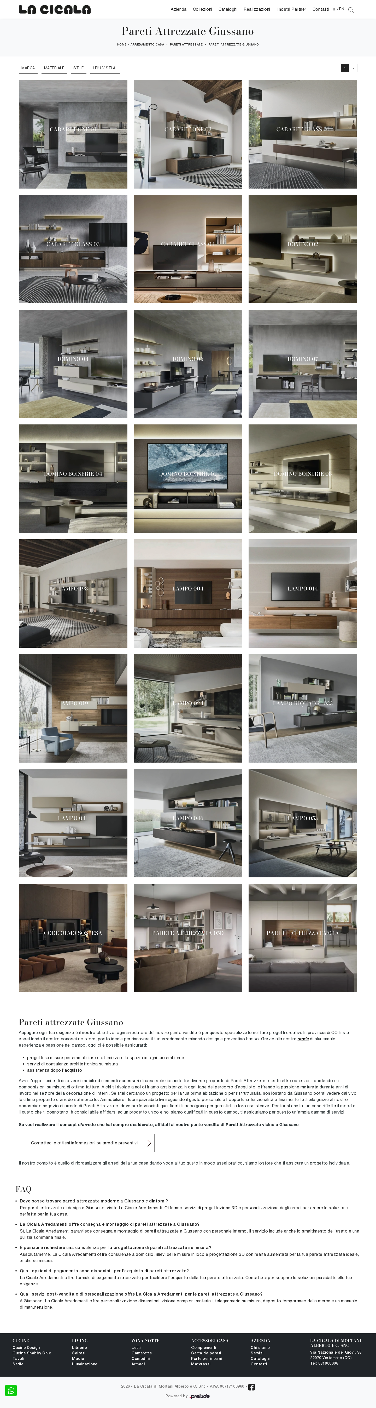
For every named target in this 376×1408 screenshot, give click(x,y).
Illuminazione (84, 1364)
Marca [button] (28, 68)
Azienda (179, 9)
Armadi (138, 1364)
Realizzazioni (257, 9)
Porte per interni (206, 1359)
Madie (78, 1359)
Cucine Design (26, 1348)
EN (341, 9)
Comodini (141, 1359)
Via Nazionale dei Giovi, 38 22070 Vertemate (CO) (336, 1355)
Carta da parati (206, 1353)
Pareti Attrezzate (186, 44)
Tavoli (18, 1359)
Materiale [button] (54, 68)
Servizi (257, 1353)
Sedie (18, 1364)
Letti (136, 1348)
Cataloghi (228, 9)
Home (122, 44)
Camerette (142, 1353)
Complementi (203, 1348)
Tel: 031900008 (324, 1363)
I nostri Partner (291, 9)
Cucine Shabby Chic (32, 1353)
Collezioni (202, 9)
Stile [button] (78, 68)
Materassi (201, 1364)
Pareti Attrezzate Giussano (234, 44)
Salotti (79, 1353)
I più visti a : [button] (105, 68)
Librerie (79, 1348)
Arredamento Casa (147, 44)
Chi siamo (260, 1348)
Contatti (321, 9)
